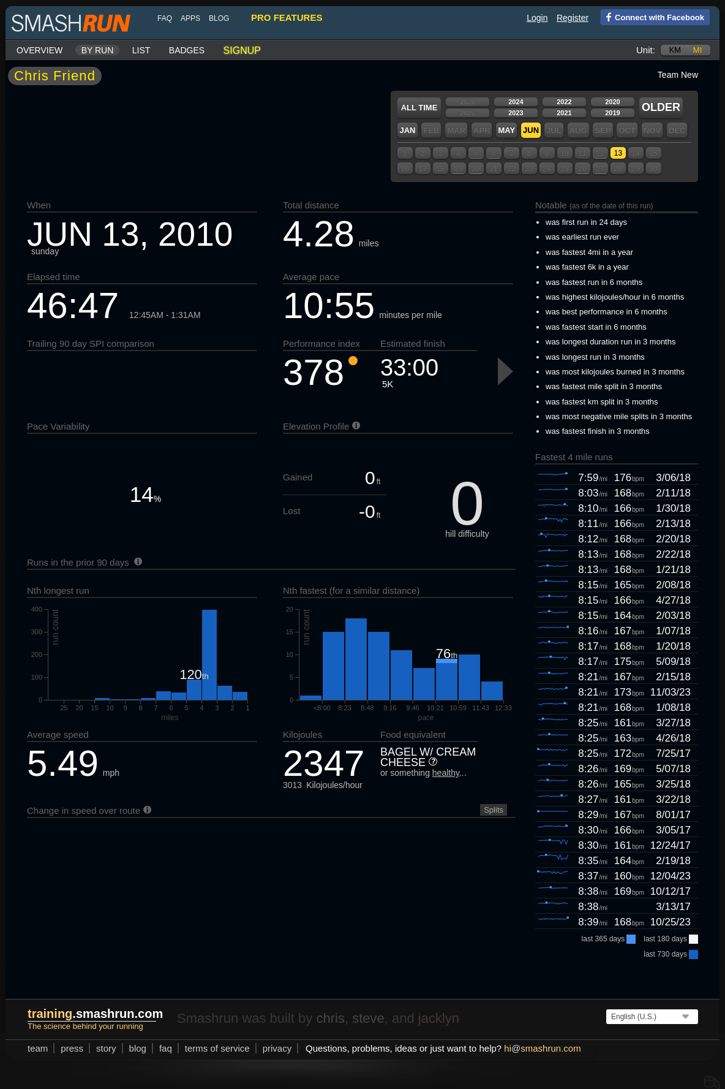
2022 (564, 101)
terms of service (217, 1048)
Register (572, 18)
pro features (286, 17)
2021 (564, 112)
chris (330, 1018)
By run (97, 50)
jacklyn (438, 1018)
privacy (277, 1048)
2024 (515, 101)
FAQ (164, 18)
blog (219, 18)
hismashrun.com (542, 1048)
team (38, 1048)
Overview (39, 50)
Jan (407, 130)
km (675, 50)
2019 (612, 112)
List (141, 50)
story (106, 1048)
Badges (187, 50)
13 (618, 153)
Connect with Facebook (652, 16)
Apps (190, 18)
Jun (531, 130)
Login (537, 18)
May (506, 130)
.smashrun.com (95, 1013)
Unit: (645, 50)
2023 (515, 112)
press (72, 1048)
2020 (612, 101)
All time (419, 107)
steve (368, 1018)
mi (697, 50)
